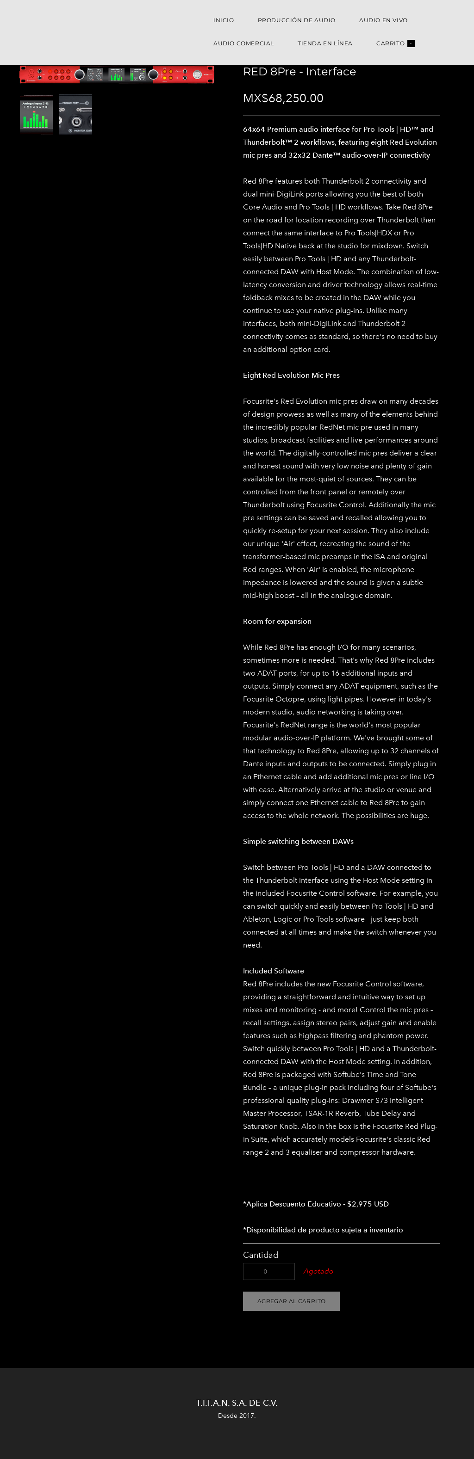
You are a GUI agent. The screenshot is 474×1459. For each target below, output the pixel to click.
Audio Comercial (243, 43)
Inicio (223, 20)
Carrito (395, 43)
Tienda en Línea (325, 43)
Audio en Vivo (383, 20)
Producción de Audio (297, 20)
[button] (291, 1301)
